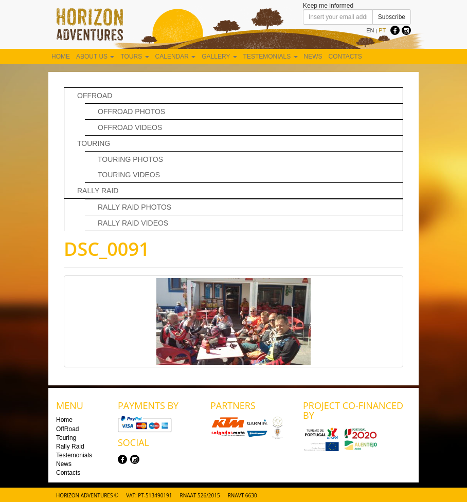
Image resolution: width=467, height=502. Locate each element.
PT (382, 30)
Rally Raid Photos (134, 207)
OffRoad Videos (130, 127)
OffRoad (94, 95)
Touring (93, 143)
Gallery (219, 56)
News (313, 56)
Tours (134, 56)
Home (60, 56)
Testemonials (270, 56)
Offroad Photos (131, 111)
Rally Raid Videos (133, 223)
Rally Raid (97, 191)
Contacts (345, 56)
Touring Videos (129, 175)
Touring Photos (130, 159)
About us (95, 56)
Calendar (175, 56)
